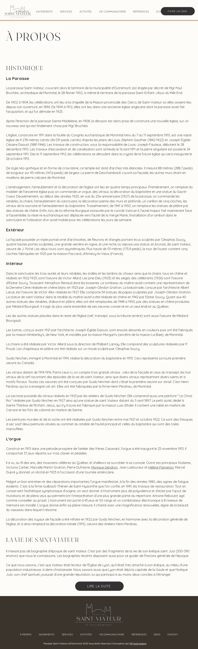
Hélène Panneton (161, 467)
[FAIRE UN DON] (178, 11)
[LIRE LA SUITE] (99, 586)
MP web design (138, 643)
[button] (44, 11)
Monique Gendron (104, 467)
